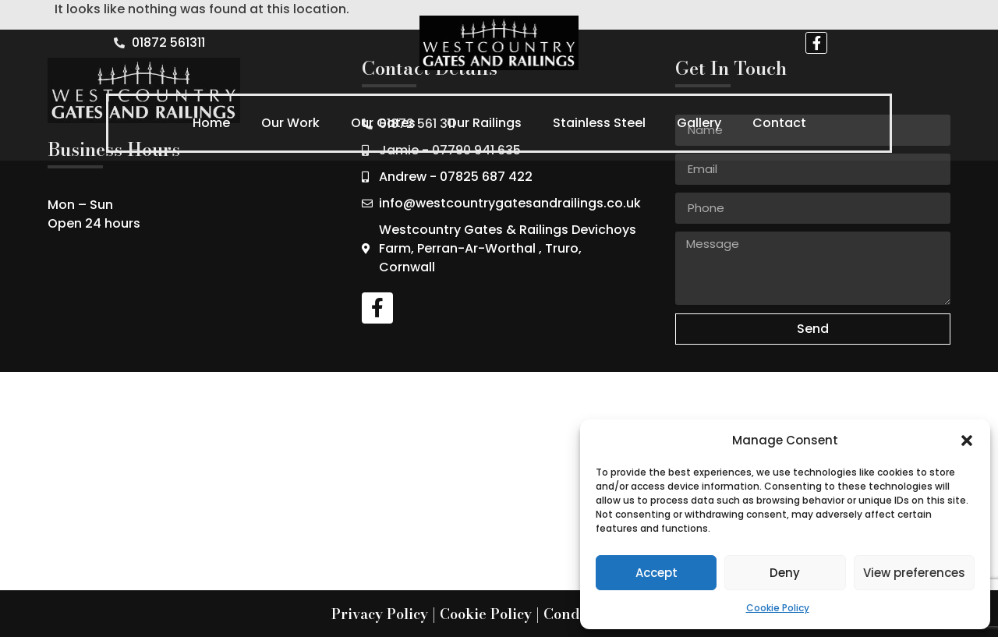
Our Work (290, 123)
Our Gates (383, 123)
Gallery (699, 123)
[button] (967, 440)
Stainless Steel (599, 123)
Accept (656, 572)
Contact (779, 123)
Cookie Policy (777, 607)
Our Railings (484, 123)
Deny (785, 572)
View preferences (914, 572)
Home (211, 123)
